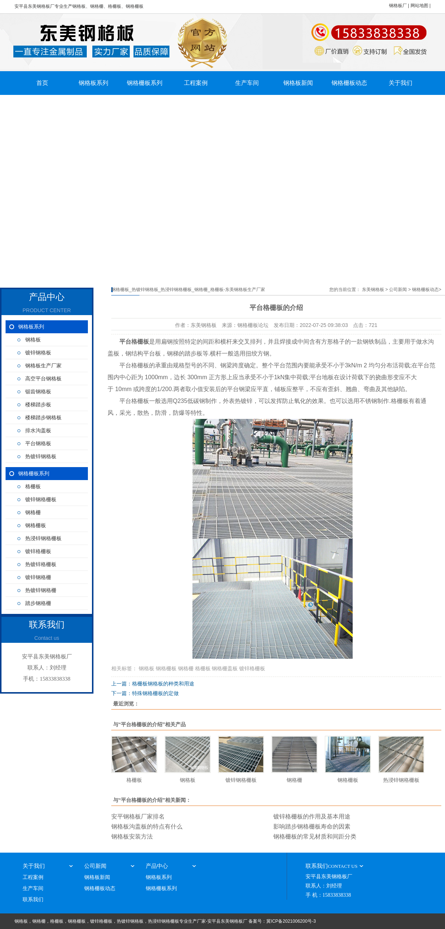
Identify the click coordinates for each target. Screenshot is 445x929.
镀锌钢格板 (38, 353)
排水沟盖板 (38, 430)
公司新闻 (398, 289)
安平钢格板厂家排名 (138, 816)
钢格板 (33, 340)
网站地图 (419, 5)
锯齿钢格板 (38, 391)
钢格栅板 (35, 525)
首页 (42, 83)
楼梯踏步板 (38, 404)
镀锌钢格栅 (38, 577)
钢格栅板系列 (144, 83)
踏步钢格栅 (38, 603)
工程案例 (196, 83)
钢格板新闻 (298, 83)
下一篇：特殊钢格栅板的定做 (145, 693)
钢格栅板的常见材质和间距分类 (314, 836)
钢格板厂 (398, 5)
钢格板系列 (93, 83)
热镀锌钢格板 (40, 456)
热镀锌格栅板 (40, 564)
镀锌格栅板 (38, 551)
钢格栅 (33, 512)
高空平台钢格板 (43, 378)
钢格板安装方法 (132, 836)
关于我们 (400, 83)
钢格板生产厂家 (43, 365)
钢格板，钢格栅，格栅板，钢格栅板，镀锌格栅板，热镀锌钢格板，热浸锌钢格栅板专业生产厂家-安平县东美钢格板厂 (130, 921)
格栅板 (33, 486)
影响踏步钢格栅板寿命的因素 (311, 826)
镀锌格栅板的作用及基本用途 (311, 816)
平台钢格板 (38, 443)
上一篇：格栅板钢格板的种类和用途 (152, 684)
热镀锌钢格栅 (40, 590)
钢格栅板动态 (349, 83)
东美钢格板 (373, 289)
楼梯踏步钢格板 (43, 417)
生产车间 (247, 83)
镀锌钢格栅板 (40, 499)
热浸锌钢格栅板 (43, 538)
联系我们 (33, 899)
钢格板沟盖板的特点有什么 (146, 826)
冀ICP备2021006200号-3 (291, 921)
